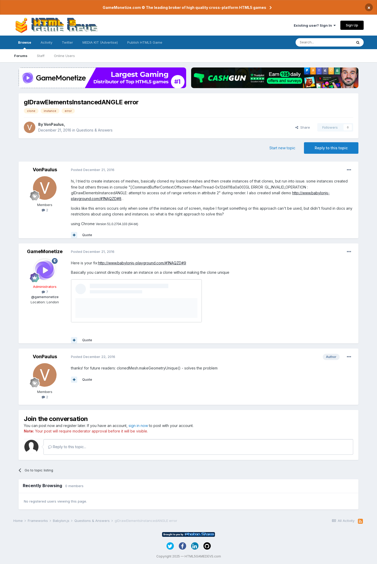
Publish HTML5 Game (144, 42)
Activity (46, 42)
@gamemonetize (45, 297)
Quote (87, 235)
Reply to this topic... (67, 447)
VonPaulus (54, 124)
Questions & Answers (94, 130)
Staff (41, 56)
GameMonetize (45, 251)
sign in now (138, 425)
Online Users (64, 56)
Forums (20, 56)
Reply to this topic (331, 148)
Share (302, 127)
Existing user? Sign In (315, 25)
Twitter (67, 42)
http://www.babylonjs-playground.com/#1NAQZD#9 (142, 263)
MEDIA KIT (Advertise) (100, 42)
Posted (92, 170)
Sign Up (352, 25)
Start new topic (282, 148)
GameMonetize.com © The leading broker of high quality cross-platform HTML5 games (184, 7)
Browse (24, 44)
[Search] (324, 42)
